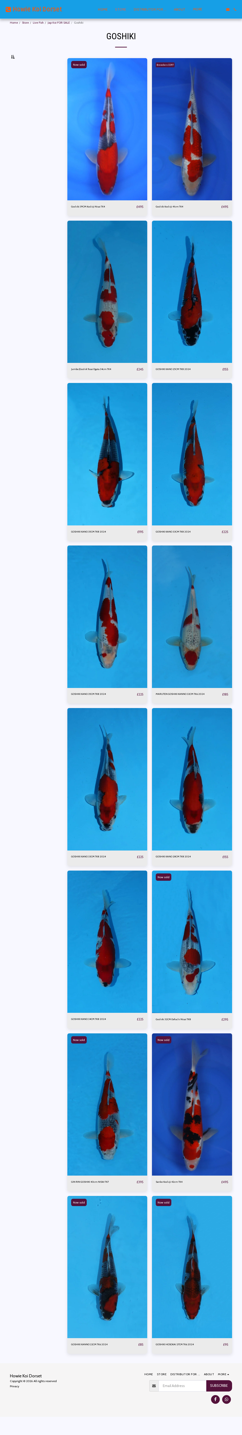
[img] (107, 140)
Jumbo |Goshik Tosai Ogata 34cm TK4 (100, 380)
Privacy (14, 1404)
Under (22, 98)
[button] (213, 9)
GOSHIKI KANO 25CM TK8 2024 (180, 380)
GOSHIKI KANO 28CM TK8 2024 (180, 874)
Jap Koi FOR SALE (59, 22)
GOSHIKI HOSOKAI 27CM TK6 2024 (183, 1362)
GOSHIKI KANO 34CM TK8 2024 (96, 1036)
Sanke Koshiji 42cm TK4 (174, 1199)
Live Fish (38, 22)
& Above (24, 122)
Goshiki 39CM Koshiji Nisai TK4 (94, 217)
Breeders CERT (167, 75)
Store (25, 22)
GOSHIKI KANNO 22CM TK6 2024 (97, 1362)
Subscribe (219, 1404)
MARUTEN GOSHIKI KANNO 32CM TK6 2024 (185, 708)
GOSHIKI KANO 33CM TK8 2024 (180, 543)
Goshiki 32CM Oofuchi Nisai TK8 (180, 1037)
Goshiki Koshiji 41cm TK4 (174, 217)
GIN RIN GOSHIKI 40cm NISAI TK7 (96, 1199)
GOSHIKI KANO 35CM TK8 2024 (95, 543)
